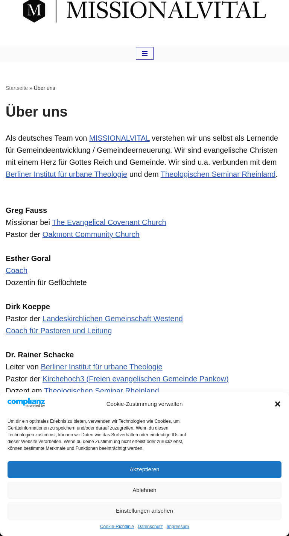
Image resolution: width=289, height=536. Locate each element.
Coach (16, 270)
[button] (277, 404)
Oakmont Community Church (91, 234)
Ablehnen (144, 490)
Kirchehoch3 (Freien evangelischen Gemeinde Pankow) (136, 379)
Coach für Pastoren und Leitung (59, 330)
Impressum (178, 526)
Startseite (17, 88)
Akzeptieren (144, 469)
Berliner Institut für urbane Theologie (66, 174)
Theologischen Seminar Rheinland (218, 174)
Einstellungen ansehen (144, 510)
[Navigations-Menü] (145, 53)
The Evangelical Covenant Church (109, 222)
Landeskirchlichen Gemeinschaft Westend (113, 318)
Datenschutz (150, 526)
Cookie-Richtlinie (117, 526)
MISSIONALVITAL (119, 138)
